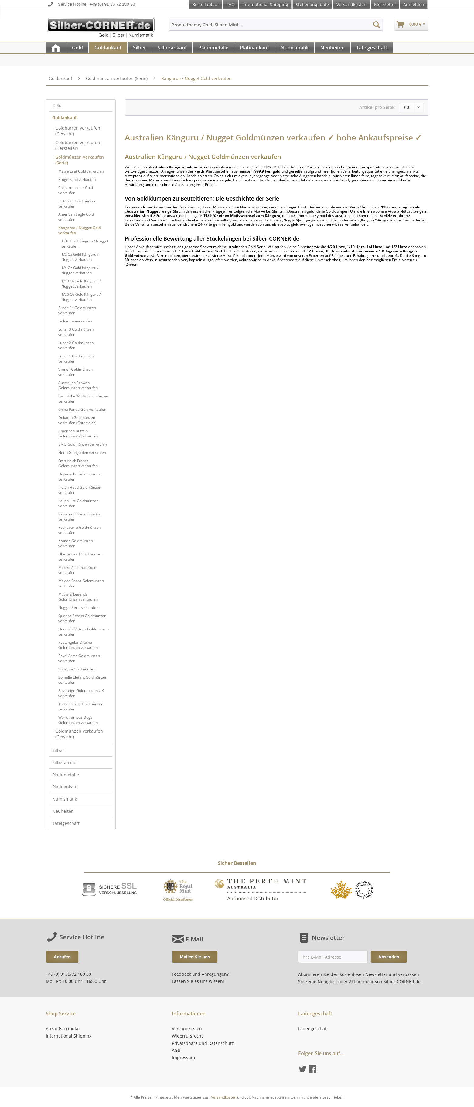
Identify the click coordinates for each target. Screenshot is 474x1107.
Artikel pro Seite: (377, 107)
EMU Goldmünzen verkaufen (82, 444)
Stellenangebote (312, 4)
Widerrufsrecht (187, 1036)
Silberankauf (65, 762)
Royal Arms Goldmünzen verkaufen (79, 658)
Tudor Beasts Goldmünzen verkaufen (80, 706)
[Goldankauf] (108, 47)
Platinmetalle (65, 775)
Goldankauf (64, 117)
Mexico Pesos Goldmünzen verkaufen (81, 583)
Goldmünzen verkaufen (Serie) (79, 160)
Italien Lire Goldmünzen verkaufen (78, 503)
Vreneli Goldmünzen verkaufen (75, 372)
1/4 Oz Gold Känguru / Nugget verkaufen (79, 270)
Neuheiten (63, 811)
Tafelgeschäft (66, 823)
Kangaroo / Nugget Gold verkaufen (79, 230)
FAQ (231, 4)
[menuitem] (276, 27)
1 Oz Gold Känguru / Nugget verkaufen (84, 243)
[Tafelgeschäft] (372, 47)
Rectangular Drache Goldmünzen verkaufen (78, 645)
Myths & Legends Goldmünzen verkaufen (78, 597)
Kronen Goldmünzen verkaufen (75, 543)
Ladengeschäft (313, 1028)
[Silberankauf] (172, 47)
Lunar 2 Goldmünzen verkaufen (76, 345)
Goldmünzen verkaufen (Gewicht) (79, 734)
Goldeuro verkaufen (75, 321)
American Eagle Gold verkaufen (76, 217)
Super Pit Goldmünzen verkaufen (77, 310)
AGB (176, 1050)
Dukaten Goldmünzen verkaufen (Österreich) (77, 420)
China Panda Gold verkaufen (82, 409)
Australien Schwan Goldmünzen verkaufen (78, 385)
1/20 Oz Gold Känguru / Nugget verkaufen (81, 297)
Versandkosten (351, 4)
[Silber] (140, 47)
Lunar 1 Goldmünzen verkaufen (76, 358)
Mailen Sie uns (195, 957)
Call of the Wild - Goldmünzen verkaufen (83, 398)
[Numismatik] (294, 47)
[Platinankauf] (254, 47)
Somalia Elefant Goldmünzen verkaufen (82, 680)
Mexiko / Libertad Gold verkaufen (77, 570)
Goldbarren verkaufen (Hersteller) (77, 145)
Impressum (183, 1057)
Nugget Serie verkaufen (78, 607)
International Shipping (265, 4)
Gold (57, 105)
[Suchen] (376, 25)
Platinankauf (65, 787)
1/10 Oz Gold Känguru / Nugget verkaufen (81, 283)
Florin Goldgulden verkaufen (82, 452)
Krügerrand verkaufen (77, 179)
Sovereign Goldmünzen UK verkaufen (81, 693)
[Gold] (77, 47)
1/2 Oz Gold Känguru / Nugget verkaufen (79, 257)
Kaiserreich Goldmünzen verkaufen (79, 516)
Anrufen (62, 957)
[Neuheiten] (332, 47)
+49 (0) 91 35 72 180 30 (112, 4)
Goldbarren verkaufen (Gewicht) (77, 131)
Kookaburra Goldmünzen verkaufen (79, 530)
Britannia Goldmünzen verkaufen (77, 203)
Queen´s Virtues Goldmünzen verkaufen (83, 631)
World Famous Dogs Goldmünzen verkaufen (78, 720)
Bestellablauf (205, 4)
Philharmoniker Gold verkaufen (75, 190)
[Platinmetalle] (213, 47)
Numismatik (64, 799)
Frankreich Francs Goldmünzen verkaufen (78, 463)
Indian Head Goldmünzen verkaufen (79, 490)
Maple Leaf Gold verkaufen (81, 171)
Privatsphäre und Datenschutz (203, 1043)
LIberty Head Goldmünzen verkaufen (80, 557)
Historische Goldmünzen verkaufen (79, 476)
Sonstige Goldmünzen (76, 669)
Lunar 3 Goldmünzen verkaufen (76, 332)
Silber (58, 750)
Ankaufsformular (63, 1028)
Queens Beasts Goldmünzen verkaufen (82, 618)
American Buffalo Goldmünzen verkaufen (78, 433)
